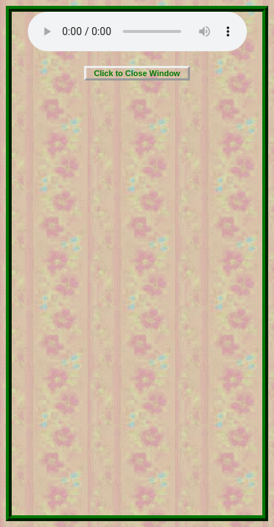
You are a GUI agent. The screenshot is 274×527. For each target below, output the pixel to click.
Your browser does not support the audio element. (137, 31)
